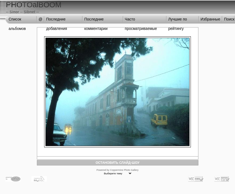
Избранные (210, 19)
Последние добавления (56, 20)
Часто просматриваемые (141, 20)
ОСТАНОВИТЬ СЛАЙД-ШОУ (117, 163)
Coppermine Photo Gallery (124, 170)
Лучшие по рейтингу (177, 20)
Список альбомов (17, 20)
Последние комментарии (95, 20)
